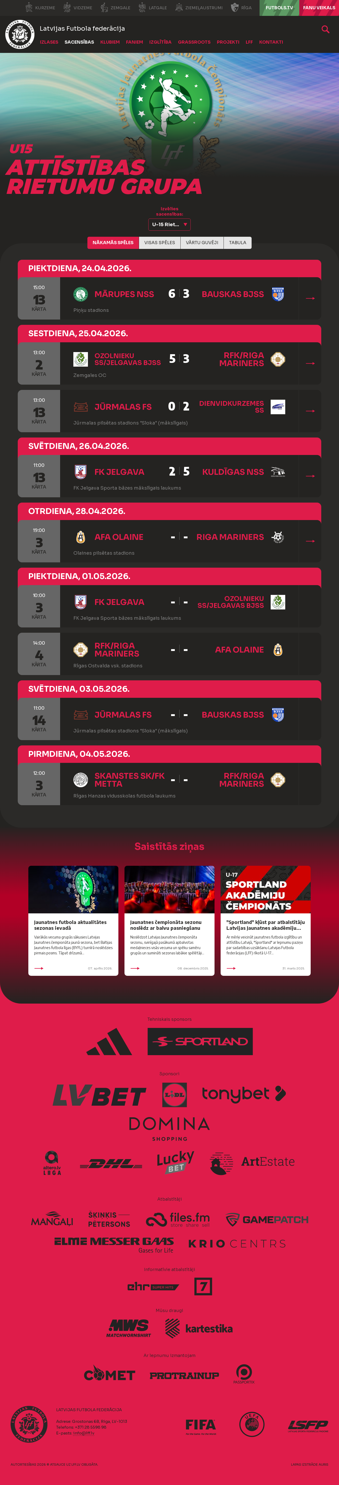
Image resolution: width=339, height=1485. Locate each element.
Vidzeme (77, 7)
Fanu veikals (319, 8)
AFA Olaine (119, 537)
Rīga (241, 7)
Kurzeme (40, 7)
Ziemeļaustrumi (199, 7)
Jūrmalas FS (123, 407)
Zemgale (115, 7)
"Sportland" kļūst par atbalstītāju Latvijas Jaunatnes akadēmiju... (265, 925)
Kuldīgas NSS (233, 472)
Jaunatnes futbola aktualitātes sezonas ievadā (70, 925)
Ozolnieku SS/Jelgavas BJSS (128, 359)
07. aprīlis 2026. (73, 968)
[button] (169, 224)
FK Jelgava (119, 472)
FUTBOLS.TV (279, 8)
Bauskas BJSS (233, 294)
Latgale (152, 7)
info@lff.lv (83, 1433)
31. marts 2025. (265, 968)
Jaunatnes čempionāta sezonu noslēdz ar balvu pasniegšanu (166, 925)
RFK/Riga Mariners (241, 359)
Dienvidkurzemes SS (231, 407)
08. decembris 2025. (169, 968)
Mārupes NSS (124, 294)
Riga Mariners (230, 537)
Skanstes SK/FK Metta (130, 780)
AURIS (323, 1464)
